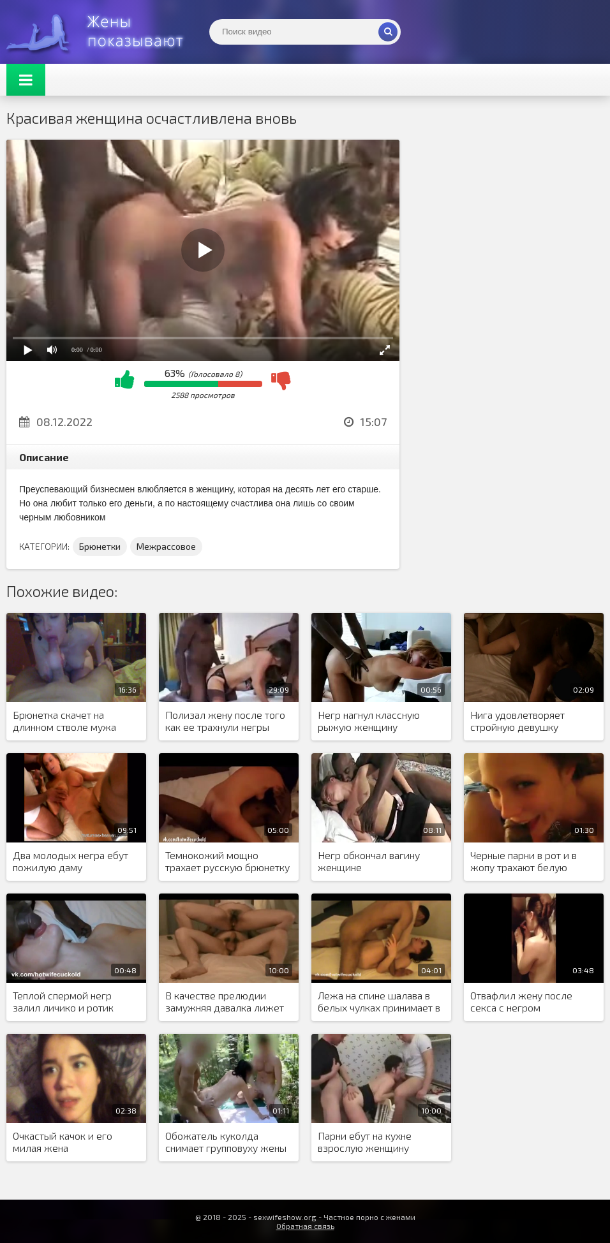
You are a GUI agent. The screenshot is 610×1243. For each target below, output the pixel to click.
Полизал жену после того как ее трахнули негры (225, 721)
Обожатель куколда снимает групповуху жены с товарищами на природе (225, 1142)
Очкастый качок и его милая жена (62, 1141)
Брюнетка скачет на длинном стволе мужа (64, 721)
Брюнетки (100, 546)
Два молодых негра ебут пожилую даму (70, 861)
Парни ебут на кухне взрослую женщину (365, 1141)
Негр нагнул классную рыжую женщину (369, 721)
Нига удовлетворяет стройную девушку (517, 721)
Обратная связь (305, 1225)
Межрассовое (166, 546)
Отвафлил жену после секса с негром (521, 1001)
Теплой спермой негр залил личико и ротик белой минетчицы (63, 1002)
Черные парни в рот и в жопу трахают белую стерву (523, 861)
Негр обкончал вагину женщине (369, 861)
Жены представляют (102, 32)
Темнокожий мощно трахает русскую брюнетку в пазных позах (227, 861)
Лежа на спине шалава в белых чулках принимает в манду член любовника (379, 1002)
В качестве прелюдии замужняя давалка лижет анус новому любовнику (224, 1002)
